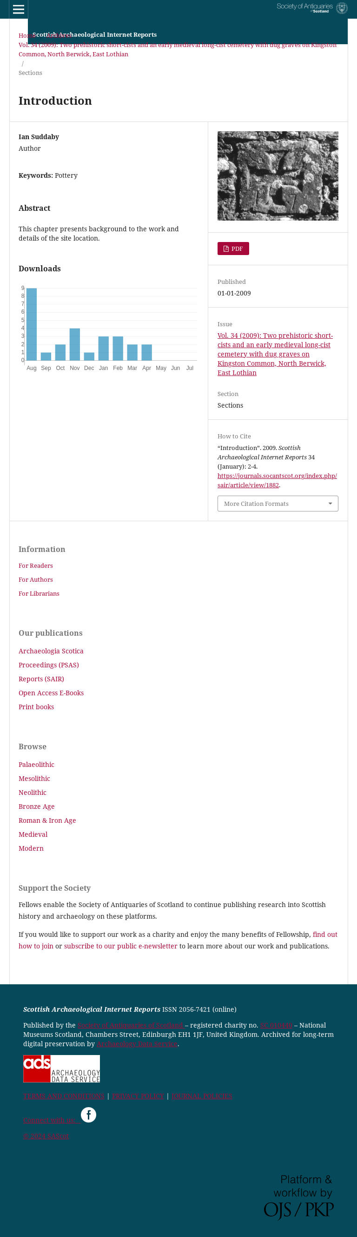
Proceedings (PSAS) (49, 664)
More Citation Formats (256, 503)
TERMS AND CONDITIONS (64, 1095)
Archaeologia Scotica (51, 650)
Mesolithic (34, 778)
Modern (31, 848)
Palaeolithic (36, 764)
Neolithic (32, 792)
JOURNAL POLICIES (202, 1095)
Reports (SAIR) (41, 678)
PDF (236, 248)
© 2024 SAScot (46, 1135)
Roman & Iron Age (47, 820)
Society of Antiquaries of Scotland (131, 1025)
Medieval (33, 834)
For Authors (36, 579)
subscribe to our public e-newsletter (121, 945)
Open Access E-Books (51, 692)
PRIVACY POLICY (138, 1095)
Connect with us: (52, 1120)
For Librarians (39, 593)
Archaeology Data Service (137, 1043)
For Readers (36, 565)
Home (27, 35)
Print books (36, 706)
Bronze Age (37, 806)
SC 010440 (276, 1025)
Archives (59, 35)
